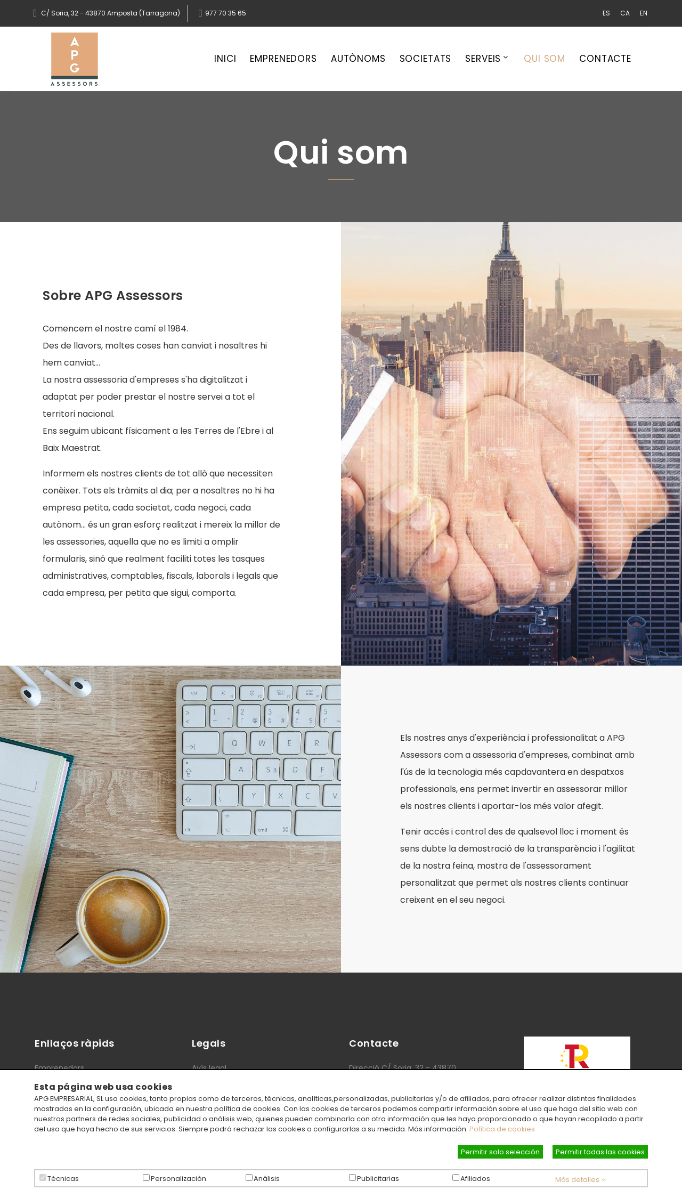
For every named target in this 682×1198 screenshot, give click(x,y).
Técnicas (63, 1178)
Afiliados (475, 1178)
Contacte (605, 59)
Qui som (544, 59)
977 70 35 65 (225, 13)
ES (606, 13)
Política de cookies (502, 1129)
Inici (225, 59)
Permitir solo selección (500, 1151)
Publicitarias (378, 1178)
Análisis (267, 1178)
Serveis (483, 59)
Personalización (178, 1178)
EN (643, 13)
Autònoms (358, 59)
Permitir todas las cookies (600, 1151)
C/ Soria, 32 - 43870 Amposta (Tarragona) (110, 13)
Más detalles (580, 1180)
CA (625, 13)
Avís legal (209, 1068)
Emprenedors (283, 59)
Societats (426, 59)
